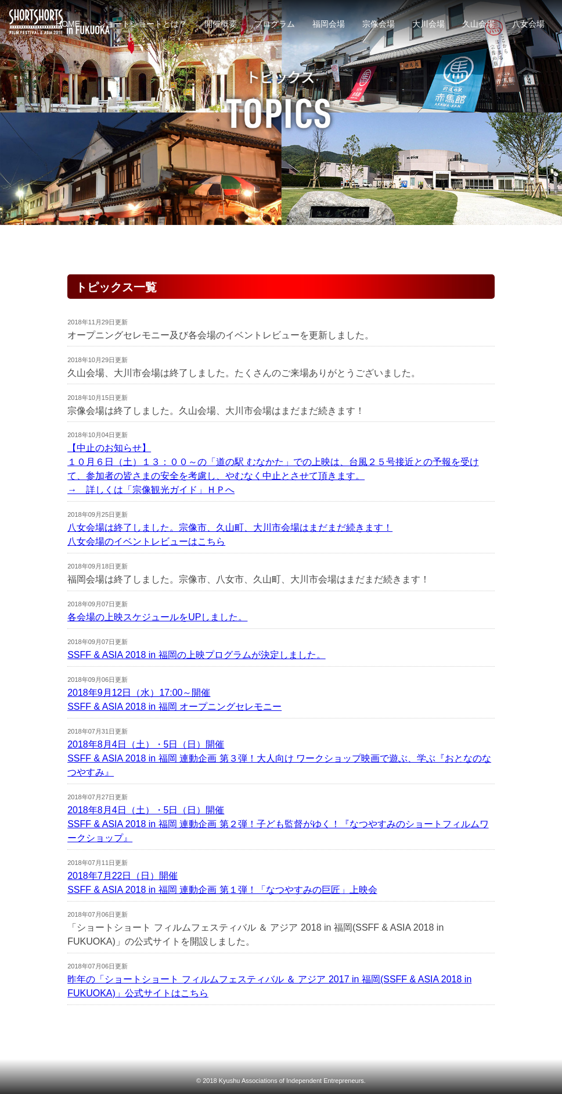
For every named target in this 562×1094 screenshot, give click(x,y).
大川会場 (428, 23)
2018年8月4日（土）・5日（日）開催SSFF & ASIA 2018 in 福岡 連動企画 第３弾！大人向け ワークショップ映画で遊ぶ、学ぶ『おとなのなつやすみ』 (279, 758)
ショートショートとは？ (142, 23)
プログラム (274, 23)
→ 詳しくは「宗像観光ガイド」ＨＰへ (151, 490)
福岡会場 (328, 23)
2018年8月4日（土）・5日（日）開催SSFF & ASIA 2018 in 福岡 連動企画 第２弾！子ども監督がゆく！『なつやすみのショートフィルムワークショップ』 (277, 824)
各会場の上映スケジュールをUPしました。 (157, 617)
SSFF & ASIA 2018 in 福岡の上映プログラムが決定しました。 (196, 655)
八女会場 (528, 23)
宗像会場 (378, 23)
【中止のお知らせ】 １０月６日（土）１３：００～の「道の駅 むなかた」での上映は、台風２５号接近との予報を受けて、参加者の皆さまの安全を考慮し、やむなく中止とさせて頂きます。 (272, 462)
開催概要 (220, 23)
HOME (68, 23)
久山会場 (478, 23)
